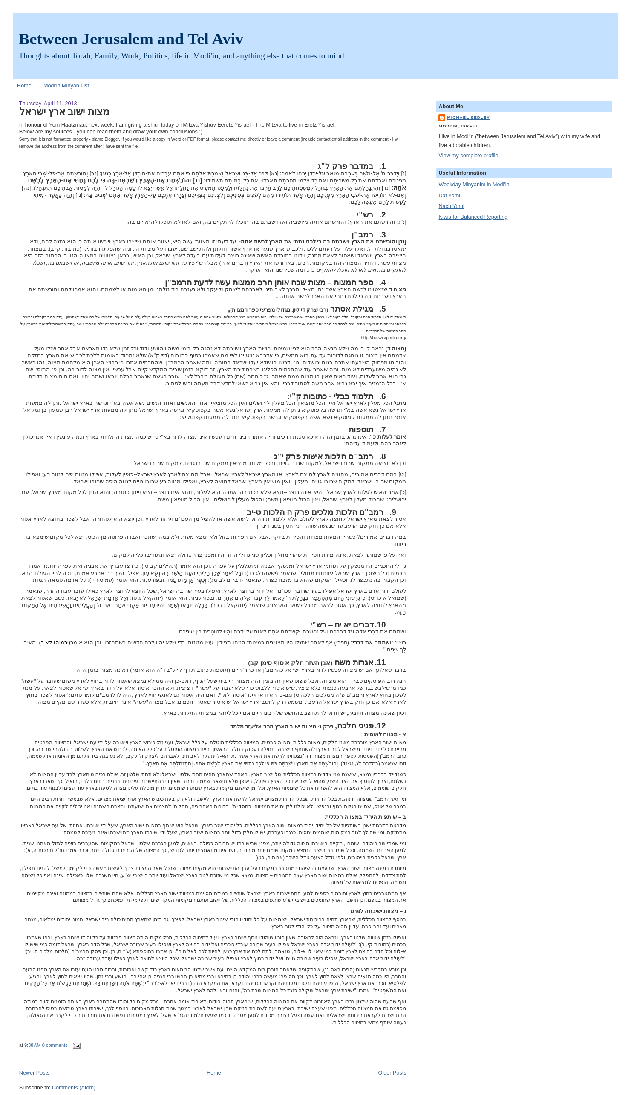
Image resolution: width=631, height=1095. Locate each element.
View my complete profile (468, 156)
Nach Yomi (451, 206)
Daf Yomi (449, 196)
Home (24, 86)
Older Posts (392, 1073)
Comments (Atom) (73, 1088)
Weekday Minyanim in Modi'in (473, 185)
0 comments (55, 1045)
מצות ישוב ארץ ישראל (64, 111)
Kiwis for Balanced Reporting (472, 217)
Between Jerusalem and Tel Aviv (131, 39)
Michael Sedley (468, 117)
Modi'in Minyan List (66, 86)
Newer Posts (34, 1073)
